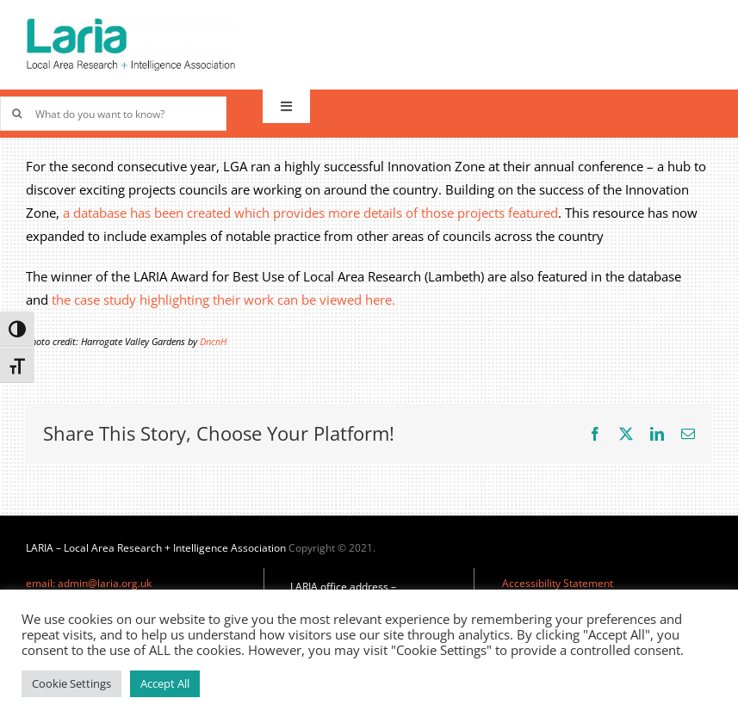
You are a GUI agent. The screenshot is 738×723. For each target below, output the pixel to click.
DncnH (213, 342)
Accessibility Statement (557, 583)
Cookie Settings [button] (71, 683)
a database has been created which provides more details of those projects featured (310, 212)
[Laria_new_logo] (131, 23)
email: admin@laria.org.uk (89, 583)
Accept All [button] (164, 683)
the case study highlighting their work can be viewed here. (223, 299)
